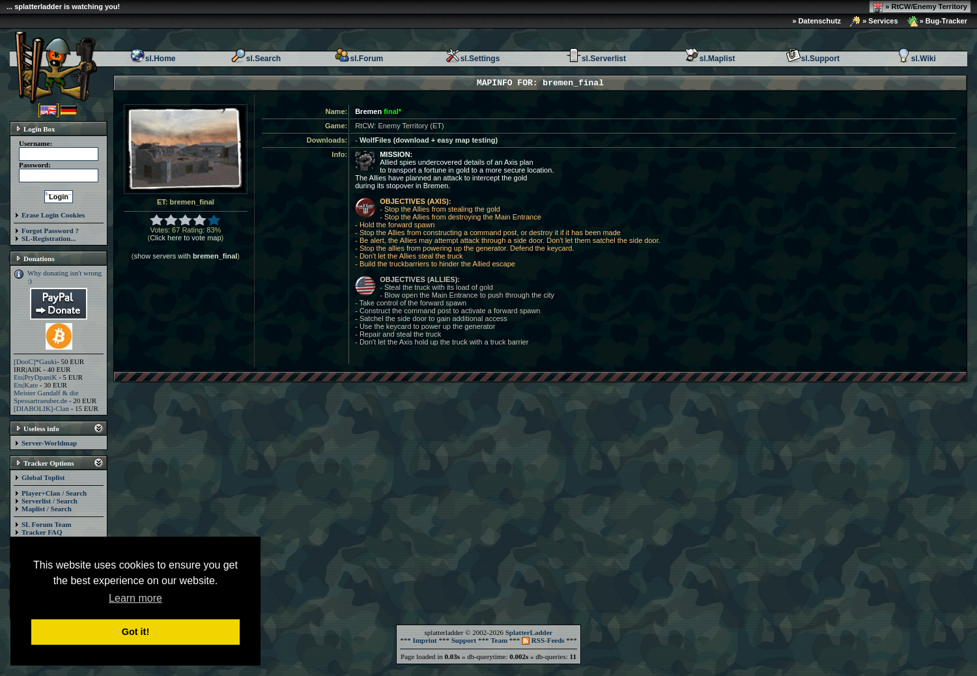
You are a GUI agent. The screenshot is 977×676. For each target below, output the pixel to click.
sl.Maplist (709, 58)
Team (498, 640)
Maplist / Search (46, 509)
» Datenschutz (817, 21)
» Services (874, 21)
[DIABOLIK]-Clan (41, 408)
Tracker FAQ (42, 532)
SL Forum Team (46, 524)
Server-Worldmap (49, 443)
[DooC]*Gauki (35, 361)
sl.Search (256, 58)
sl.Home (153, 58)
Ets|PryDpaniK (35, 377)
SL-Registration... (48, 238)
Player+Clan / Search (54, 493)
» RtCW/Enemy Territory (920, 7)
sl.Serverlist (596, 58)
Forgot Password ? (50, 230)
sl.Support (813, 58)
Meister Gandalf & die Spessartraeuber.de (46, 396)
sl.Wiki (916, 58)
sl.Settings (472, 58)
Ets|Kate (26, 385)
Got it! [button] (135, 632)
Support (464, 640)
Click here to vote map (185, 238)
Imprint (424, 640)
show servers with (185, 256)
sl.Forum (358, 58)
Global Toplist (42, 477)
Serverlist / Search (49, 501)
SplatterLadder (529, 632)
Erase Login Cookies (53, 215)
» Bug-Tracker (937, 21)
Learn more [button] (135, 598)
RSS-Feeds (543, 640)
